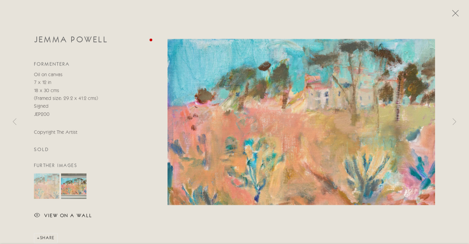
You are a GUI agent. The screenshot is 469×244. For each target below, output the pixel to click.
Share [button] (47, 238)
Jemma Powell (71, 40)
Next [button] (454, 122)
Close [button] (454, 15)
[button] (46, 186)
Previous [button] (14, 122)
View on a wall (63, 216)
